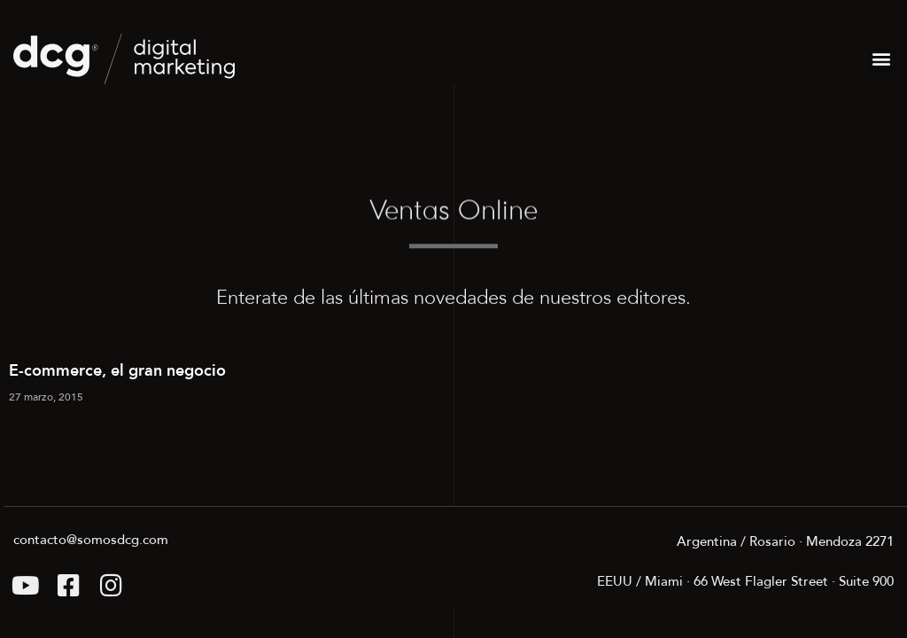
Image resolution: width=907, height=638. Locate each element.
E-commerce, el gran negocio (117, 371)
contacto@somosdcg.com (90, 540)
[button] (881, 59)
